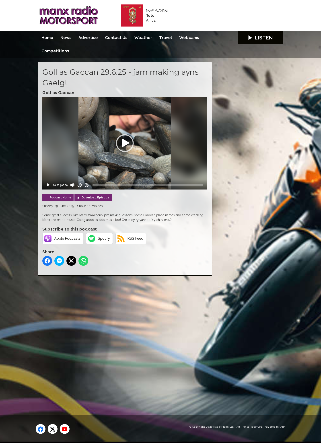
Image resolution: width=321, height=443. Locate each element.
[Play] (48, 185)
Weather (143, 37)
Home (47, 37)
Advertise (88, 37)
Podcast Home (60, 197)
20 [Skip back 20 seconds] (80, 185)
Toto (150, 16)
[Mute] (72, 185)
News (65, 37)
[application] (124, 143)
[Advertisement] (121, 340)
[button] (125, 143)
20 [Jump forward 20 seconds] (87, 185)
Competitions (55, 51)
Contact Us (116, 37)
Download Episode (95, 197)
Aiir (282, 426)
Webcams (189, 37)
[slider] (148, 185)
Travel (165, 37)
